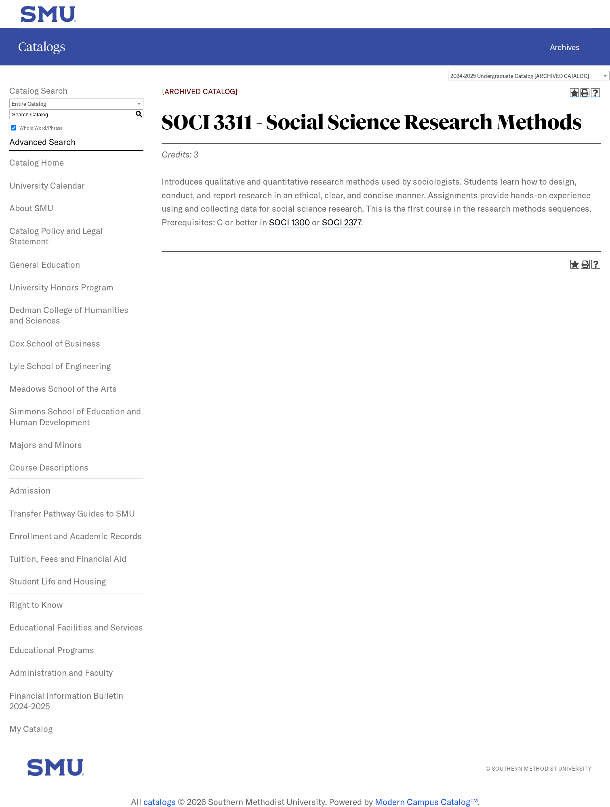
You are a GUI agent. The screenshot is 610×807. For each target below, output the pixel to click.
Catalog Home (36, 162)
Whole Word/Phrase (41, 128)
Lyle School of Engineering (60, 366)
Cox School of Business (54, 343)
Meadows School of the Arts (63, 388)
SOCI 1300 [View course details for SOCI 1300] (289, 222)
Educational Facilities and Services (76, 627)
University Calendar (47, 185)
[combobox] (529, 75)
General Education (44, 264)
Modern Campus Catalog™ (426, 801)
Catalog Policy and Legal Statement (56, 235)
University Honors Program (61, 287)
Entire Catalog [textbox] (29, 104)
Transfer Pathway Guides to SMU (72, 513)
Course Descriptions (48, 467)
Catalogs (41, 47)
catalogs (159, 801)
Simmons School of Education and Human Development (75, 416)
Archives (565, 47)
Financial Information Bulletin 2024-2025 (66, 700)
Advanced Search (42, 142)
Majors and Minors (45, 444)
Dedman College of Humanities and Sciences (68, 315)
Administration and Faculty (61, 672)
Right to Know (36, 604)
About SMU (31, 208)
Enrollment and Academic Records (75, 536)
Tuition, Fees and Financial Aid (67, 558)
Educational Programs (51, 650)
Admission (29, 490)
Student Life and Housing (57, 581)
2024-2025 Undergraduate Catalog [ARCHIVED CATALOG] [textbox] (519, 76)
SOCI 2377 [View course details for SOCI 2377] (341, 222)
